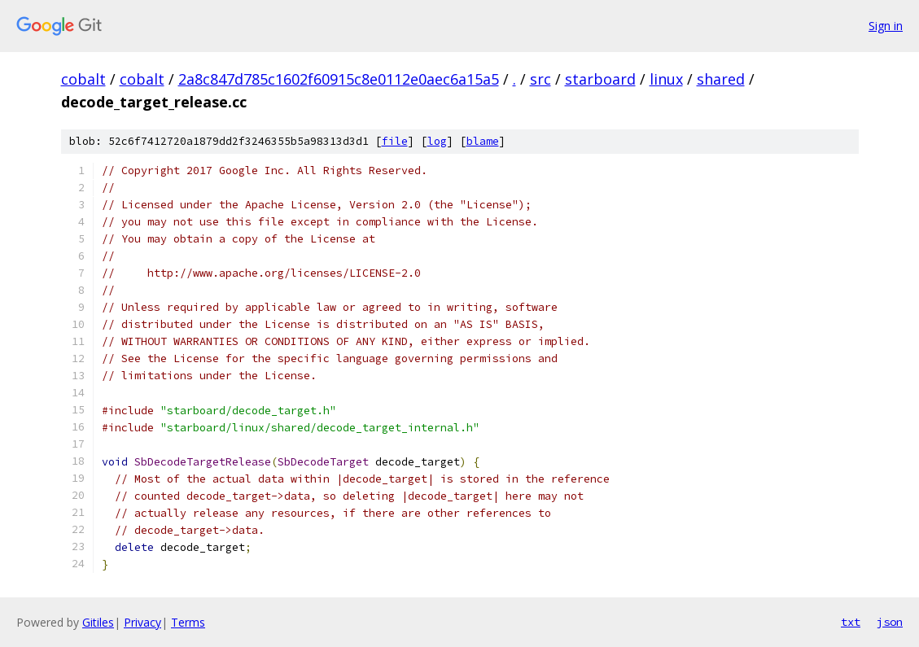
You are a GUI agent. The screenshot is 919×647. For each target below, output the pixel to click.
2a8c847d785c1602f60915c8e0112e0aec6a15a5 (338, 79)
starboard (600, 79)
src (540, 79)
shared (721, 79)
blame (482, 141)
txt (850, 621)
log (437, 141)
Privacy (142, 622)
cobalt (83, 79)
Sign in (886, 25)
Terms (188, 622)
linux (666, 79)
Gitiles (98, 622)
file (395, 141)
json (890, 621)
